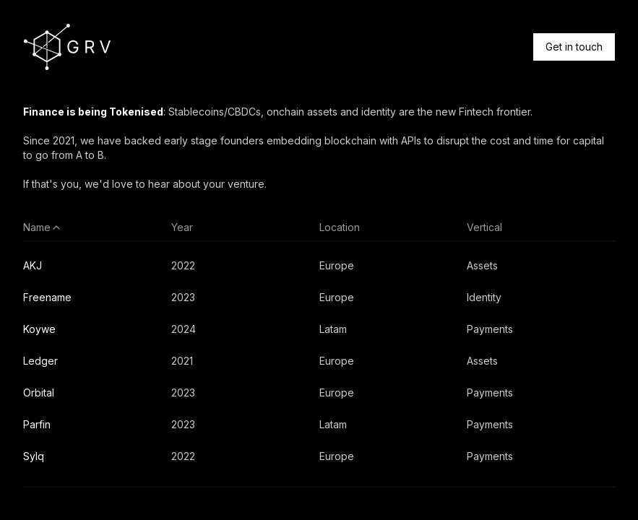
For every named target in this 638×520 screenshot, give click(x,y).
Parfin (37, 424)
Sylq (33, 456)
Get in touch (574, 46)
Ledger (40, 361)
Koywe (39, 329)
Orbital (38, 392)
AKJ (32, 265)
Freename (47, 297)
